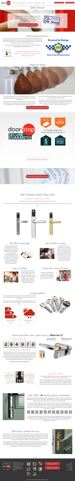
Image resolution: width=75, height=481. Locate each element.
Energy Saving (37, 3)
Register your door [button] (52, 468)
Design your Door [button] (70, 2)
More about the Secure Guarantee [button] (37, 159)
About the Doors (69, 464)
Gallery (43, 3)
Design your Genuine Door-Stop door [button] (38, 107)
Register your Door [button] (59, 2)
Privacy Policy (69, 469)
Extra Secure (30, 3)
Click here (10, 323)
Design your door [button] (52, 463)
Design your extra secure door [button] (28, 25)
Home (14, 3)
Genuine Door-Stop (21, 3)
